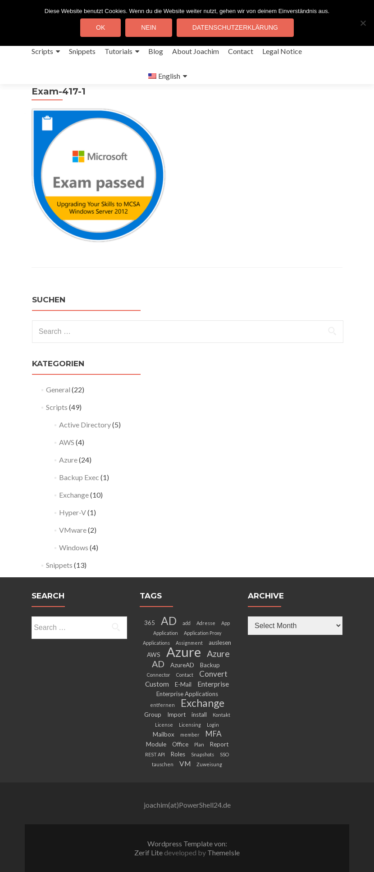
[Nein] (362, 22)
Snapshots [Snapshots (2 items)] (202, 754)
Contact (240, 51)
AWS (66, 442)
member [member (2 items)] (190, 734)
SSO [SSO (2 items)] (224, 754)
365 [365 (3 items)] (149, 622)
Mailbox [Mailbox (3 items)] (163, 734)
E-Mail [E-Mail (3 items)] (183, 684)
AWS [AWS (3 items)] (153, 654)
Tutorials (118, 51)
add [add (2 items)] (186, 623)
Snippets (82, 51)
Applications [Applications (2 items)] (156, 643)
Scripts (42, 51)
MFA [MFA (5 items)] (213, 733)
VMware (73, 530)
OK (100, 27)
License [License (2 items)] (164, 725)
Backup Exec (79, 477)
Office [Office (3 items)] (180, 744)
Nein (148, 27)
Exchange (74, 494)
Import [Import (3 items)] (176, 714)
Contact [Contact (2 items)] (184, 675)
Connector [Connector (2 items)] (158, 675)
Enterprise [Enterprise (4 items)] (213, 684)
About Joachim (195, 51)
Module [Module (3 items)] (156, 744)
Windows (73, 547)
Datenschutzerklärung (235, 27)
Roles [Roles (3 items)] (178, 754)
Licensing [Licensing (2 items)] (190, 725)
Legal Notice (282, 51)
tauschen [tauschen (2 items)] (162, 764)
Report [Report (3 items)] (219, 744)
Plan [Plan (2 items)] (199, 744)
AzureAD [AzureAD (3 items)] (182, 665)
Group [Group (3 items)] (152, 714)
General (58, 389)
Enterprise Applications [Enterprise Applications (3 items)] (187, 693)
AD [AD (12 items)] (169, 620)
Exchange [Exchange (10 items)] (202, 703)
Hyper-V (72, 512)
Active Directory (85, 424)
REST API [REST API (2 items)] (155, 754)
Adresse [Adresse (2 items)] (205, 623)
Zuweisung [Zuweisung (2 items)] (209, 764)
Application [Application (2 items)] (165, 633)
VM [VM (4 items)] (185, 764)
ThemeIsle (223, 852)
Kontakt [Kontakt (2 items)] (221, 715)
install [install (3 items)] (199, 714)
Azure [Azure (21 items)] (183, 652)
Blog (155, 51)
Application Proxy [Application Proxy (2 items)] (202, 633)
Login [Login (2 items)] (213, 725)
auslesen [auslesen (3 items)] (220, 642)
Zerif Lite (149, 852)
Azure (68, 459)
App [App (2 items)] (225, 623)
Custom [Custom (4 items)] (157, 684)
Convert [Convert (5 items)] (213, 674)
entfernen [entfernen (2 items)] (162, 705)
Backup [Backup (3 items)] (210, 665)
